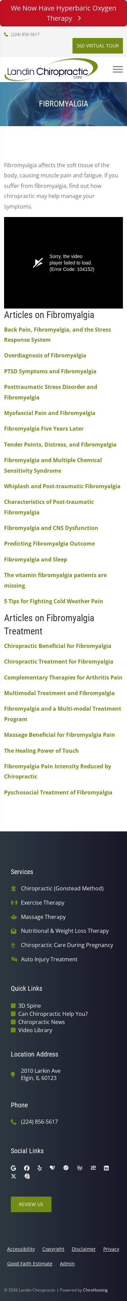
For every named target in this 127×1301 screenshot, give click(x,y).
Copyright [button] (53, 1249)
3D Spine (29, 1005)
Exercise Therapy (42, 902)
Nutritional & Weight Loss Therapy (65, 930)
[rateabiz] (27, 1176)
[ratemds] (66, 1168)
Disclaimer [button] (84, 1249)
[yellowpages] (93, 1168)
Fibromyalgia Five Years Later (44, 428)
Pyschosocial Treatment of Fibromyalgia (58, 792)
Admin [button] (67, 1263)
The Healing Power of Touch (41, 750)
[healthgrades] (52, 1168)
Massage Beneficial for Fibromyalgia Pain (59, 734)
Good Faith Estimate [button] (29, 1263)
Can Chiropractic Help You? (53, 1014)
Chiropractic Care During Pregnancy (67, 945)
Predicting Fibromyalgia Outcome (49, 543)
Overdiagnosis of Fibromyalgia (45, 355)
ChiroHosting (95, 1290)
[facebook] (26, 1168)
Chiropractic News (41, 1022)
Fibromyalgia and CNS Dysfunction (51, 528)
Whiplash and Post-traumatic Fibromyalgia (62, 486)
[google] (13, 1168)
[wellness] (79, 1168)
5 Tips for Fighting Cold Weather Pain (53, 601)
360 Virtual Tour (98, 45)
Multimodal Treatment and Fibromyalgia (59, 693)
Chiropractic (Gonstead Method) (62, 888)
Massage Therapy (43, 917)
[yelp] (40, 1168)
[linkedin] (106, 1168)
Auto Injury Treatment (49, 959)
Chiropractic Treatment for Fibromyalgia (58, 661)
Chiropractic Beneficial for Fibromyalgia (57, 646)
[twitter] (13, 1176)
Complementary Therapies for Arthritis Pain (63, 677)
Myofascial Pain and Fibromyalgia (50, 413)
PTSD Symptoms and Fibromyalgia (50, 371)
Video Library (35, 1030)
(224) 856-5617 (22, 34)
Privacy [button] (111, 1249)
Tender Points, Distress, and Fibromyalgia (60, 444)
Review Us (31, 1204)
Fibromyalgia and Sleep (35, 559)
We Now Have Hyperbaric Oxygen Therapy (63, 13)
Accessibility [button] (21, 1249)
